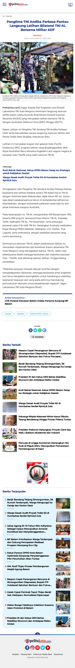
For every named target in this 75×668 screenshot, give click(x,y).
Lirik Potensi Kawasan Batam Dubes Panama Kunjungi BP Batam (36, 302)
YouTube (49, 649)
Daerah (8, 314)
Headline (20, 314)
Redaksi (15, 654)
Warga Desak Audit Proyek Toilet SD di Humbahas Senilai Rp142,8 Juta (28, 514)
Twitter (43, 649)
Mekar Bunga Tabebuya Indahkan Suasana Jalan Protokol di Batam (30, 606)
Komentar (37, 337)
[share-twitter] (35, 330)
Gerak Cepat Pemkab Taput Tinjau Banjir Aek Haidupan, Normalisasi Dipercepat (29, 593)
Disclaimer (58, 654)
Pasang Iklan (26, 654)
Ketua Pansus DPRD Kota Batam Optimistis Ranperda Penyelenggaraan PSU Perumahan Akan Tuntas (28, 555)
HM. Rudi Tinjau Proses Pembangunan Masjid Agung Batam (28, 568)
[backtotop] (37, 634)
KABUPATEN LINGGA (39, 314)
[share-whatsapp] (40, 330)
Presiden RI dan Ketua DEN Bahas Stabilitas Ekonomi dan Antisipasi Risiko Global (29, 621)
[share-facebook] (31, 330)
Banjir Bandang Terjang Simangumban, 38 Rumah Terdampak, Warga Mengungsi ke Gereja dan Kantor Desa (30, 502)
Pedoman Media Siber (42, 654)
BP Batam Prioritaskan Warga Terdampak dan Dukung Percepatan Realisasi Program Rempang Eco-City (30, 542)
